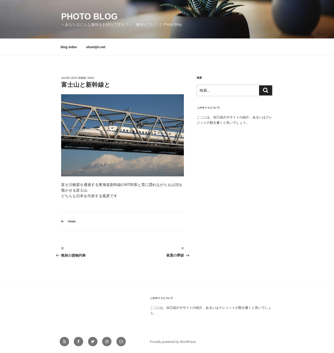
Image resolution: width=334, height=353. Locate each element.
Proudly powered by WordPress (173, 342)
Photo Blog (89, 16)
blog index (69, 47)
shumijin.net (95, 47)
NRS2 (91, 77)
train (72, 221)
